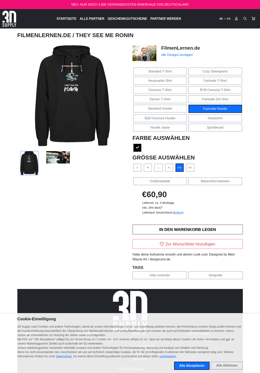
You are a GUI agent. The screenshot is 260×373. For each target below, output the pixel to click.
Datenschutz (64, 356)
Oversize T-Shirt (160, 90)
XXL (180, 167)
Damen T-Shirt (160, 99)
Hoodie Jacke (160, 127)
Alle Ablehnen (227, 365)
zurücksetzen (167, 356)
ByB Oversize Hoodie (160, 118)
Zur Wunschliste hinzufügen (187, 244)
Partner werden (165, 18)
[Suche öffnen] (245, 18)
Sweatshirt (215, 118)
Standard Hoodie (160, 108)
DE (221, 18)
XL (169, 167)
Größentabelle (160, 181)
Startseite (66, 18)
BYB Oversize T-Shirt (215, 90)
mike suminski (159, 275)
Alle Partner (92, 18)
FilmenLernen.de (45, 35)
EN (229, 18)
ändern (178, 212)
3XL (190, 167)
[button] (253, 18)
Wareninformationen (215, 181)
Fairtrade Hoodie (215, 108)
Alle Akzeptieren (191, 365)
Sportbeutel (215, 127)
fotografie (215, 275)
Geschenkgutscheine (127, 18)
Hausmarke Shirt (160, 80)
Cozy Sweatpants (215, 71)
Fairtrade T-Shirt (215, 80)
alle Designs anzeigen (177, 55)
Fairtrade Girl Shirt (215, 99)
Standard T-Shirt (160, 71)
